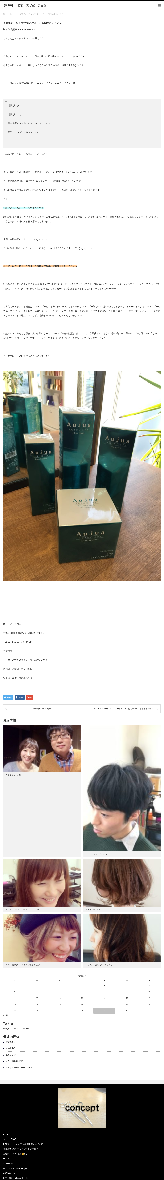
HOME (6, 1134)
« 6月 (5, 1015)
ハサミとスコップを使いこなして (100, 854)
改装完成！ (10, 1042)
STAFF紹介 (8, 1163)
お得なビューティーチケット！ (19, 1067)
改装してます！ (12, 1055)
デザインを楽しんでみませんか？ (100, 965)
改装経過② (10, 1048)
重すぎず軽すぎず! (93, 909)
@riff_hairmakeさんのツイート (16, 1028)
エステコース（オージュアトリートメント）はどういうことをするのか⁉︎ (121, 708)
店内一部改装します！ (15, 1061)
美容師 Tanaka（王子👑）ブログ (17, 1154)
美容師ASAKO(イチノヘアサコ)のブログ (20, 1149)
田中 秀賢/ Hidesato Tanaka (15, 1178)
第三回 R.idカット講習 (42, 708)
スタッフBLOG (9, 1139)
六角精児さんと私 (13, 775)
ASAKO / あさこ (10, 1173)
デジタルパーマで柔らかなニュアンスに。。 (25, 909)
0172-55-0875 (15, 642)
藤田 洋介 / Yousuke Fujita (15, 1168)
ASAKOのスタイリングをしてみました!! (23, 965)
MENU (6, 1159)
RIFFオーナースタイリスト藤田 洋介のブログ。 (24, 1144)
